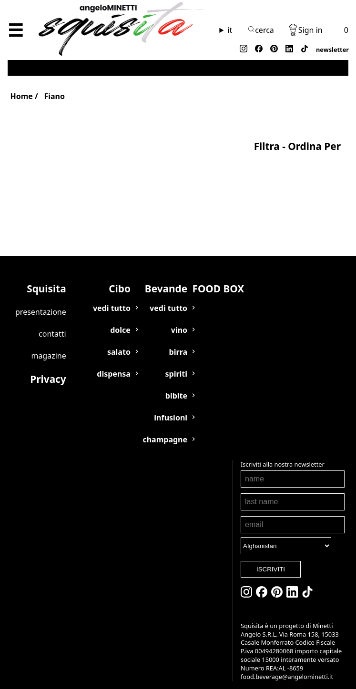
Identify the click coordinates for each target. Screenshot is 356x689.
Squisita (46, 277)
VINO (179, 319)
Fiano (54, 96)
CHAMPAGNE (164, 428)
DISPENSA (114, 363)
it (229, 30)
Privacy (48, 368)
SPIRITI (176, 363)
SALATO (119, 341)
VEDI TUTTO (112, 297)
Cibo (120, 277)
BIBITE (176, 384)
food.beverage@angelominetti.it (259, 676)
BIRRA (178, 341)
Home (21, 96)
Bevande (166, 277)
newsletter (332, 49)
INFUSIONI (170, 406)
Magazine (48, 345)
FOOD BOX (218, 277)
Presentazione (40, 301)
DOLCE (120, 319)
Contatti (52, 323)
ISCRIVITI (242, 558)
